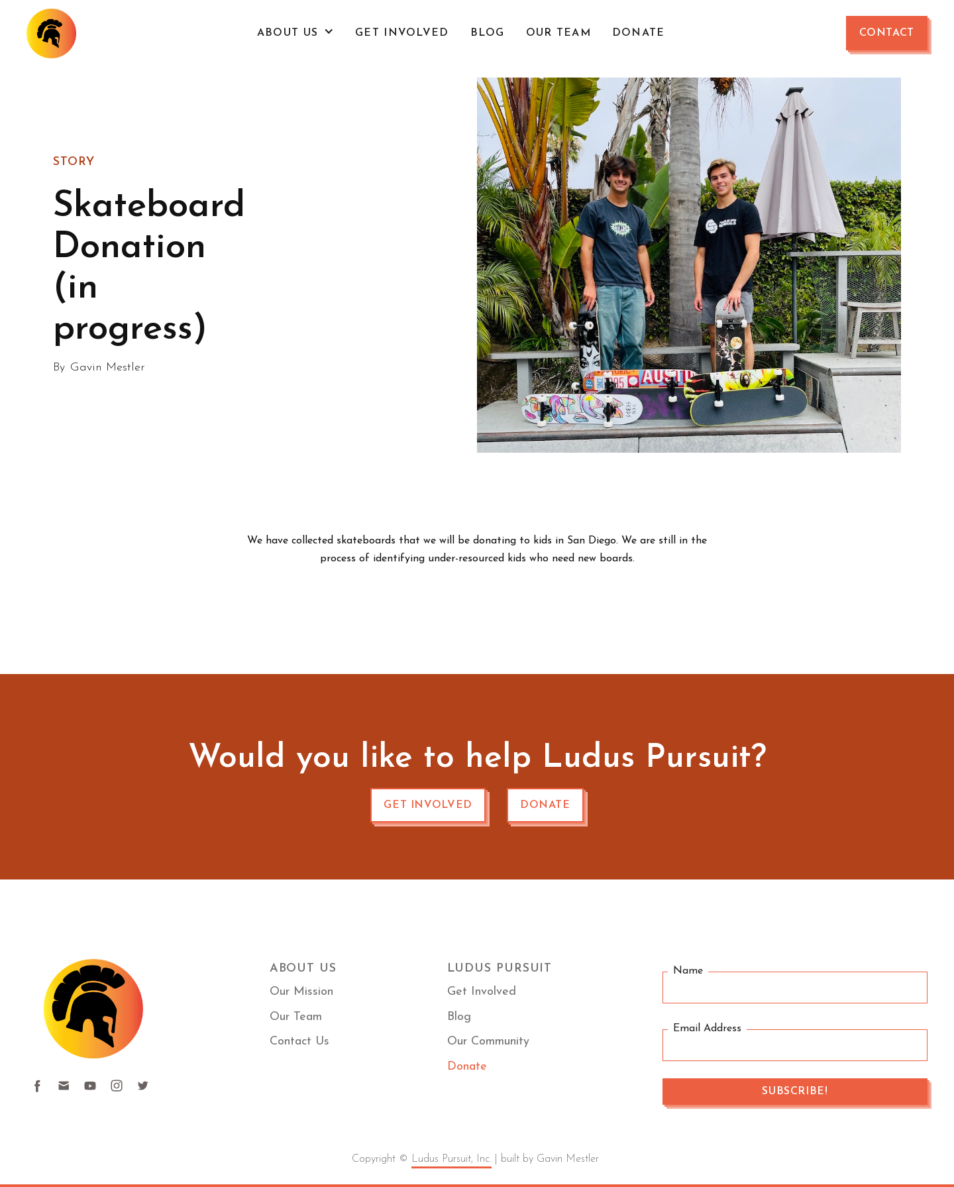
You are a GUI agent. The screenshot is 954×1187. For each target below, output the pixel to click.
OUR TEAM (558, 33)
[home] (51, 33)
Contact (886, 33)
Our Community (488, 1041)
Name (688, 971)
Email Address (707, 1028)
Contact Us (299, 1041)
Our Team (296, 1017)
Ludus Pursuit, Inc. (451, 1159)
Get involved (428, 805)
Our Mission (301, 992)
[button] (295, 33)
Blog (487, 33)
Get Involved (402, 33)
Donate (638, 33)
